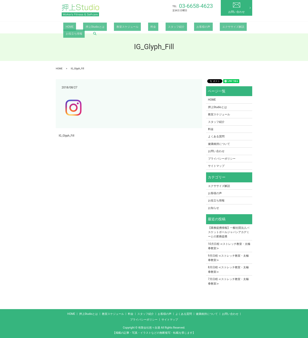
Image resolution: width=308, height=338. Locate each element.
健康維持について (219, 143)
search (66, 33)
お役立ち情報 (228, 26)
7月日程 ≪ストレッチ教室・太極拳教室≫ (228, 281)
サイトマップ (216, 165)
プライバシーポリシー (222, 158)
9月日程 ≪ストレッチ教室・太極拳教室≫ (228, 258)
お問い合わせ (236, 8)
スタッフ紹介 (154, 26)
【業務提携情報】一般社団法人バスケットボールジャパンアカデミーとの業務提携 (228, 232)
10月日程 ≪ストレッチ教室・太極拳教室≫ (229, 246)
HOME (67, 26)
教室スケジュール (115, 26)
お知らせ (213, 207)
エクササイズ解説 (202, 26)
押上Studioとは (87, 26)
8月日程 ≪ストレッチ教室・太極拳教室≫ (228, 269)
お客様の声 (176, 26)
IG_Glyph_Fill (66, 135)
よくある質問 (216, 136)
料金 (136, 26)
